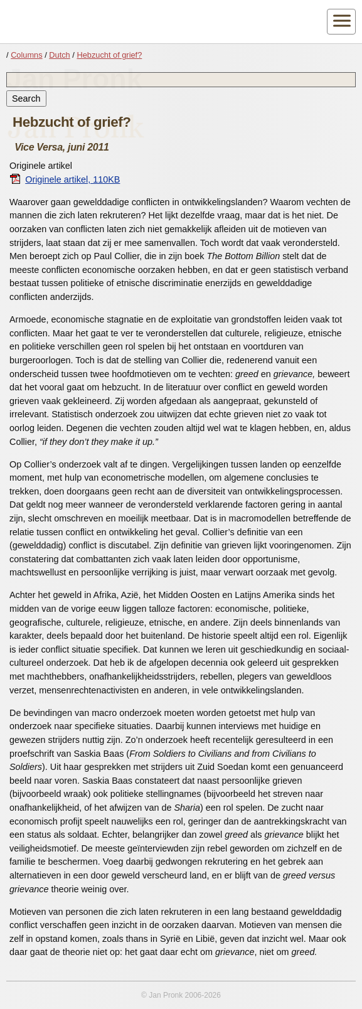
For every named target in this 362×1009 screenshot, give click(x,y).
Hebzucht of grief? (109, 55)
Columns (27, 55)
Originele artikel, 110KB (64, 179)
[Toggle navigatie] (341, 22)
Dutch (59, 55)
